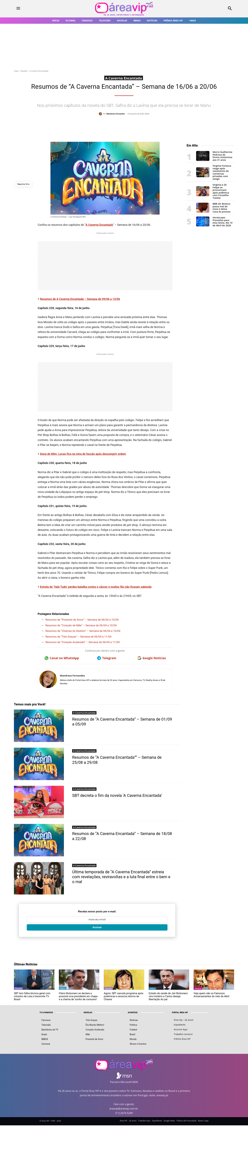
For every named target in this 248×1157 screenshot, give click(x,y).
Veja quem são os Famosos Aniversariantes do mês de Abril (211, 995)
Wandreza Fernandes (115, 114)
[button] (209, 8)
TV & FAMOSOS (46, 1012)
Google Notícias (151, 658)
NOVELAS (88, 1012)
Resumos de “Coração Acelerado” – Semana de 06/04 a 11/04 (82, 642)
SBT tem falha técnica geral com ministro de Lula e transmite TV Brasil (32, 996)
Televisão (18, 988)
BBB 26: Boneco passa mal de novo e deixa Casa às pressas (221, 207)
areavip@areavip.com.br (123, 1108)
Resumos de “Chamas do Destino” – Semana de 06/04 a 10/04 (82, 630)
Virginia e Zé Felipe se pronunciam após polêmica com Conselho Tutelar (221, 191)
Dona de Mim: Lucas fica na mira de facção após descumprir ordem (83, 454)
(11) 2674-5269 (124, 1113)
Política (62, 988)
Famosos (198, 988)
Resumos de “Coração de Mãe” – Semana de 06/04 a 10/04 (81, 625)
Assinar (97, 927)
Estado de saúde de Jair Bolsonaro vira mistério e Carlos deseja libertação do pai (168, 996)
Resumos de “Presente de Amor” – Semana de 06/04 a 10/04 (82, 619)
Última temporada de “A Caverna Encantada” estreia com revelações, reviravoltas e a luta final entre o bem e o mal (121, 876)
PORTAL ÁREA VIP (180, 1012)
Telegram (106, 658)
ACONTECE (132, 1012)
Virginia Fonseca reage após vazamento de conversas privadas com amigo (222, 172)
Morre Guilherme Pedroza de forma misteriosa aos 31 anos (222, 155)
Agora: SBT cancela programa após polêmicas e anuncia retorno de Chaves (123, 996)
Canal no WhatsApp (62, 658)
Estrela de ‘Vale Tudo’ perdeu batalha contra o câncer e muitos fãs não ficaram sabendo (96, 586)
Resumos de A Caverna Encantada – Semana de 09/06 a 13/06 (80, 299)
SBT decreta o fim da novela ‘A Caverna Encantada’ (118, 795)
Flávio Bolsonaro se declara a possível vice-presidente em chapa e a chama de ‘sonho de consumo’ (78, 996)
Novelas (23, 71)
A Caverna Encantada (39, 71)
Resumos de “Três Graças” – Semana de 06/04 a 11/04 (78, 636)
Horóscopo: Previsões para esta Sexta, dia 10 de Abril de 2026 (222, 221)
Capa (16, 71)
